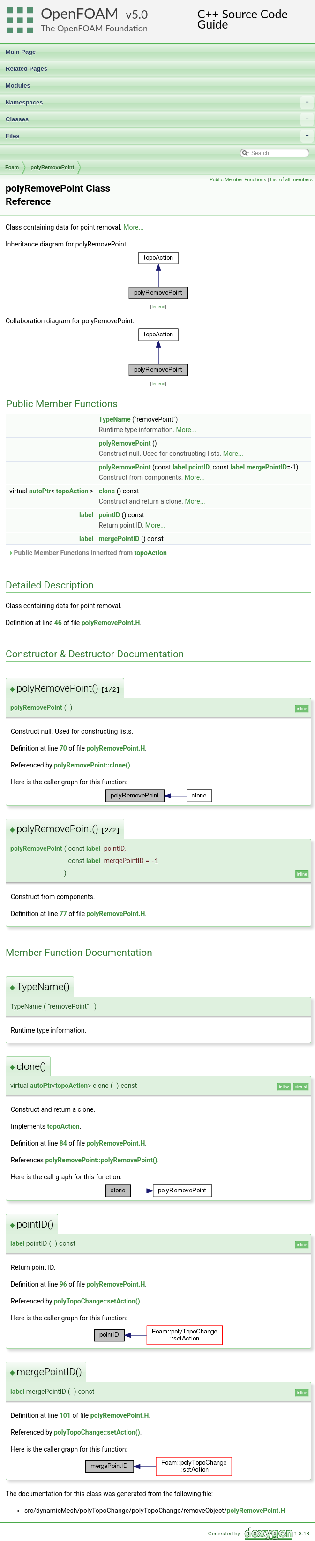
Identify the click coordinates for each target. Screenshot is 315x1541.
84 (63, 1143)
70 (63, 748)
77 (63, 913)
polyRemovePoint (52, 167)
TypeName (115, 419)
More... (133, 227)
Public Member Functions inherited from (87, 553)
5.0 (140, 14)
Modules (18, 85)
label (179, 467)
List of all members (291, 180)
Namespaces (160, 102)
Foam (12, 167)
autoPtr (40, 491)
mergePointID (267, 467)
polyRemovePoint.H (111, 622)
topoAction (72, 491)
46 (58, 622)
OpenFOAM (80, 13)
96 (63, 1284)
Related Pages (26, 68)
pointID (199, 467)
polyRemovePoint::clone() (92, 765)
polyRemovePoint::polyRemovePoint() (101, 1160)
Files (160, 136)
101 (65, 1415)
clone (107, 491)
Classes (160, 119)
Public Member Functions (238, 180)
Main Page (21, 51)
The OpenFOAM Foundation (94, 28)
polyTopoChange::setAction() (97, 1301)
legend (158, 306)
